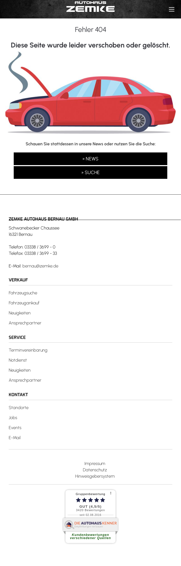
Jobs (13, 417)
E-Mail (15, 437)
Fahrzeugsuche (23, 292)
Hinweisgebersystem (95, 476)
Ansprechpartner (25, 322)
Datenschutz (95, 469)
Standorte (18, 407)
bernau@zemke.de (40, 265)
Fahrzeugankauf (24, 302)
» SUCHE (90, 172)
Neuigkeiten (20, 312)
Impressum (94, 463)
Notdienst (18, 360)
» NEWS (90, 159)
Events (15, 427)
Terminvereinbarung (28, 350)
